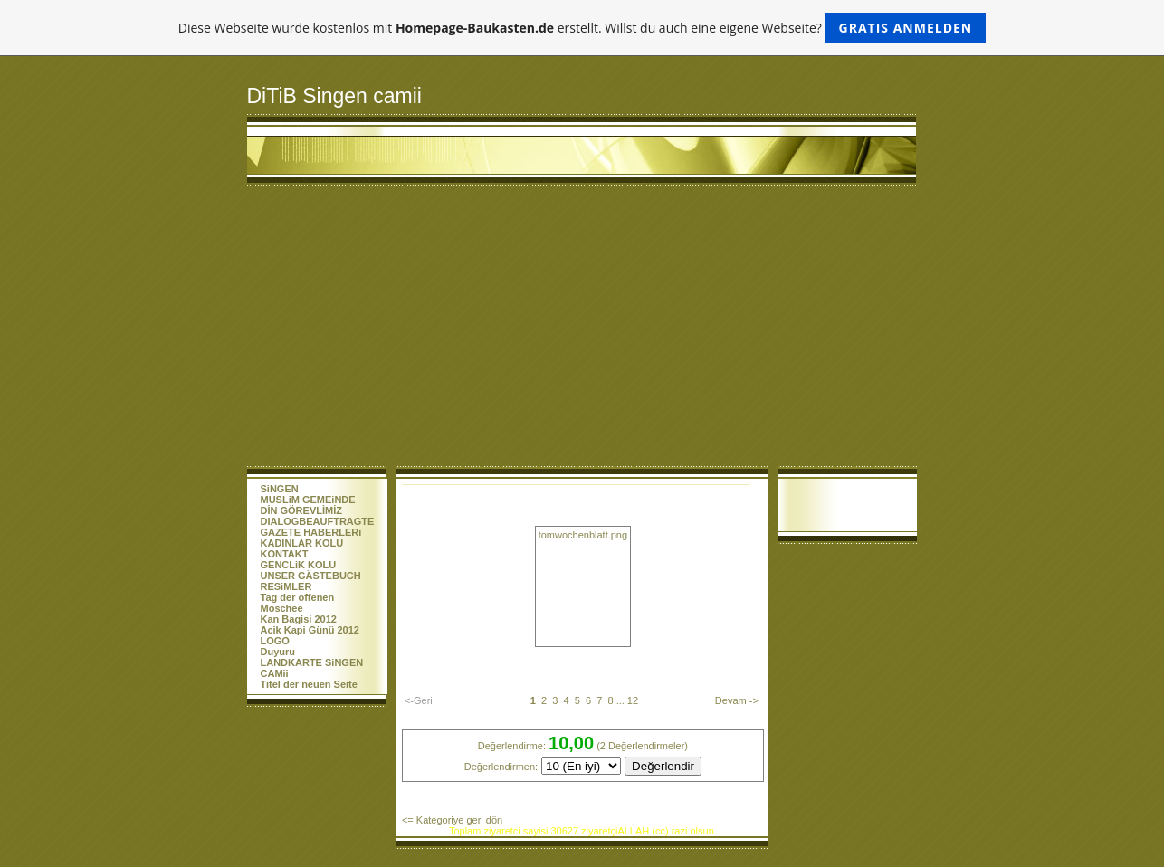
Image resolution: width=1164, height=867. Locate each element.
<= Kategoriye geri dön (452, 820)
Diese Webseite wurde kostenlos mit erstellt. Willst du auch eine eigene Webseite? (582, 28)
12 (632, 700)
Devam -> (737, 700)
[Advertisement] (582, 330)
